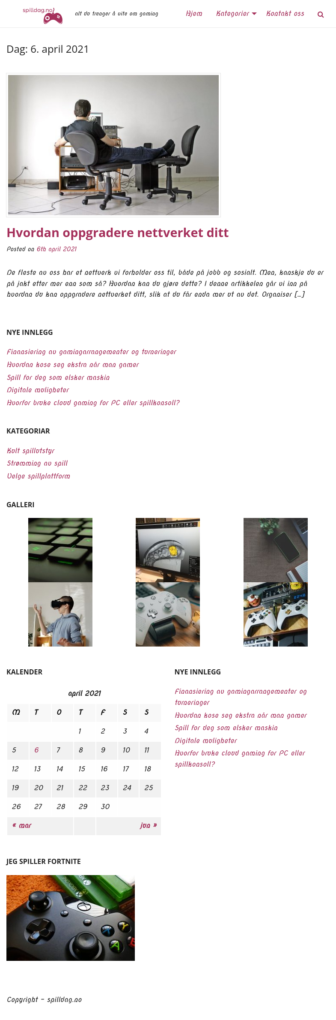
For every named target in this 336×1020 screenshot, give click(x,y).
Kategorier (232, 13)
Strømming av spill (36, 463)
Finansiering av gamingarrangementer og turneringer (91, 352)
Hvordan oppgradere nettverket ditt (117, 232)
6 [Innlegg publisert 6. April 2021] (36, 750)
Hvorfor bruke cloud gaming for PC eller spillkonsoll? (92, 403)
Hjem (193, 13)
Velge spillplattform (38, 476)
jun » (148, 825)
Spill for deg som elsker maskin (57, 377)
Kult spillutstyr (30, 451)
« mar (21, 825)
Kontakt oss (285, 13)
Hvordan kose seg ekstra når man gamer (72, 365)
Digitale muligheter (37, 390)
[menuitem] (193, 13)
